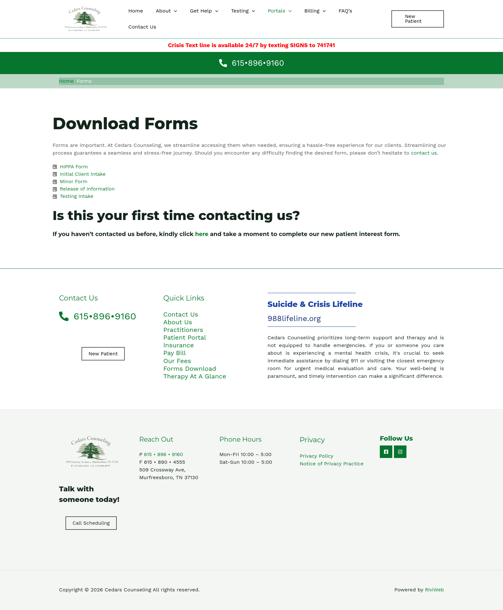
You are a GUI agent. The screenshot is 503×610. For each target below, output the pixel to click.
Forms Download (189, 369)
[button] (416, 19)
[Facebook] (386, 452)
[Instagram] (400, 452)
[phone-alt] (251, 63)
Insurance (178, 346)
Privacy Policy (316, 456)
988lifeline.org (294, 319)
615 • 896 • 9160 (164, 455)
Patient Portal (184, 338)
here (202, 235)
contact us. (425, 152)
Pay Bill (174, 354)
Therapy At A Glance (194, 377)
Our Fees (177, 361)
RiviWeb (434, 591)
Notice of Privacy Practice (331, 464)
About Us (177, 323)
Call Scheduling (91, 524)
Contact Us (180, 315)
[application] (173, 19)
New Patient (103, 355)
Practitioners (183, 331)
